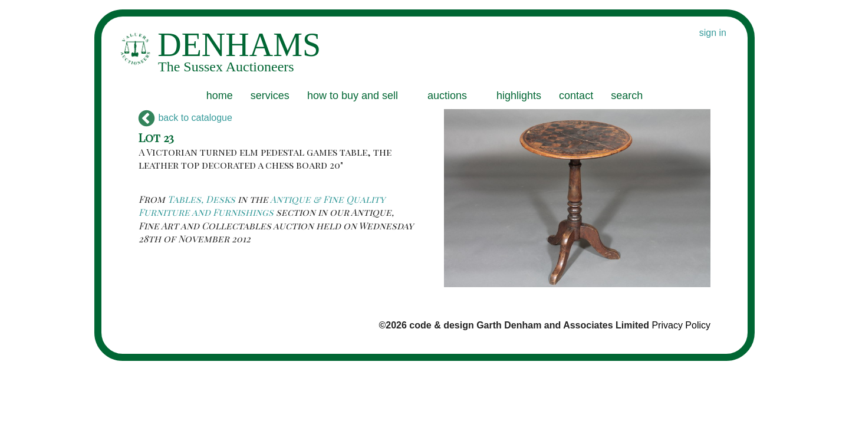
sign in (712, 33)
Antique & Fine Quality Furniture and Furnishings (262, 205)
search (627, 95)
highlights (518, 95)
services (270, 95)
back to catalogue (185, 118)
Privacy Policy (680, 325)
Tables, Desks (201, 199)
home (219, 95)
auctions (447, 95)
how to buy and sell (352, 95)
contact (576, 95)
